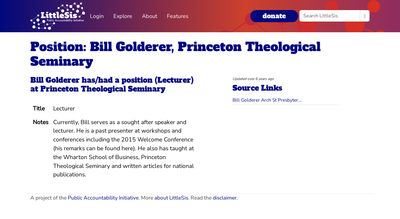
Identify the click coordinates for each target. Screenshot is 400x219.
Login (97, 16)
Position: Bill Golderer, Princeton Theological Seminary (175, 54)
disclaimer (224, 197)
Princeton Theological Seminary (102, 89)
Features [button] (177, 16)
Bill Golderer (55, 80)
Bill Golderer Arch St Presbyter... (267, 100)
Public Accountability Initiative (103, 197)
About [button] (149, 16)
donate (274, 16)
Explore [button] (122, 16)
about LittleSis (171, 197)
